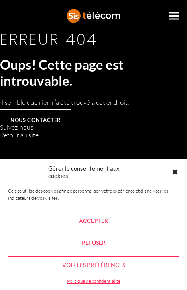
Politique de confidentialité (93, 281)
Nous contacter (35, 120)
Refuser (94, 242)
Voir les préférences (93, 264)
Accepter (93, 220)
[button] (175, 172)
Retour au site (19, 135)
